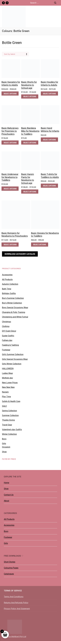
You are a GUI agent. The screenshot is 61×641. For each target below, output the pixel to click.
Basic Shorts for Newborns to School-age (29, 85)
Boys (6, 531)
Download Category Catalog (20, 254)
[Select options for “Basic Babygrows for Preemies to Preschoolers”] (10, 142)
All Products (9, 519)
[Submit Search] (55, 3)
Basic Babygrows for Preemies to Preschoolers (9, 131)
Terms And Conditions (13, 596)
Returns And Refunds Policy (16, 602)
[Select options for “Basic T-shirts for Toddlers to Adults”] (49, 186)
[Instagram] (7, 2)
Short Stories (9, 562)
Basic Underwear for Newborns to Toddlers (9, 177)
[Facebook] (3, 2)
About (6, 501)
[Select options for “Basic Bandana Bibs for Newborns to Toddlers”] (29, 142)
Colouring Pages (11, 568)
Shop (6, 488)
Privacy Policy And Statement (17, 608)
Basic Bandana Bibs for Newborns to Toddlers (30, 131)
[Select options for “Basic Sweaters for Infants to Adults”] (10, 93)
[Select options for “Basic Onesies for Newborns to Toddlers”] (39, 244)
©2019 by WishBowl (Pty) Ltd (14, 637)
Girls (6, 543)
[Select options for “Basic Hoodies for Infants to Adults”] (49, 93)
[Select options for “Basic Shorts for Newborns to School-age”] (29, 96)
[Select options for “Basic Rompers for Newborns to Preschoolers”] (10, 244)
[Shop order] (15, 54)
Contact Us (8, 495)
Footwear (8, 537)
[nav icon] (57, 16)
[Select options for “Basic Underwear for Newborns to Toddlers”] (10, 188)
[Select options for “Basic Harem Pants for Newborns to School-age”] (29, 191)
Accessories (9, 525)
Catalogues (9, 574)
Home (6, 482)
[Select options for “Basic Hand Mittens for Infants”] (49, 139)
